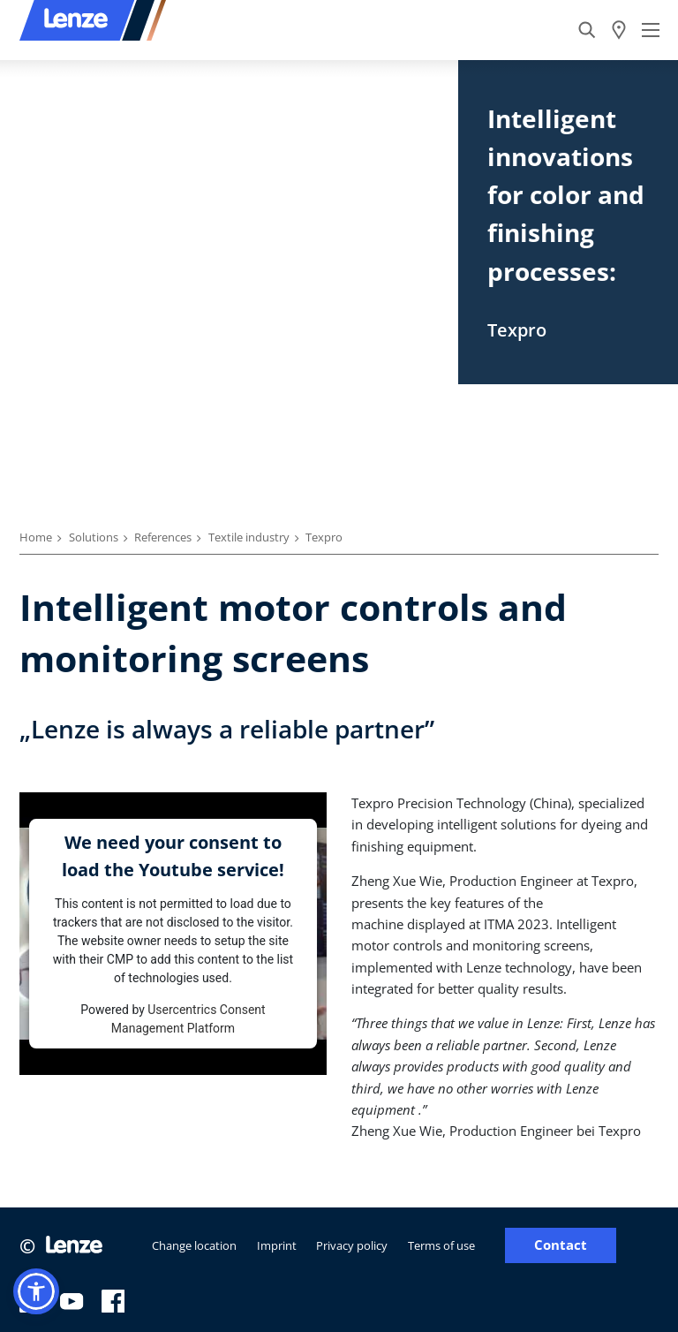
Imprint (277, 1245)
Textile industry (249, 537)
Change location (194, 1245)
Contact (560, 1245)
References (163, 537)
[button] (36, 1291)
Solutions (93, 537)
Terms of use (441, 1245)
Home (35, 537)
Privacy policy (352, 1245)
